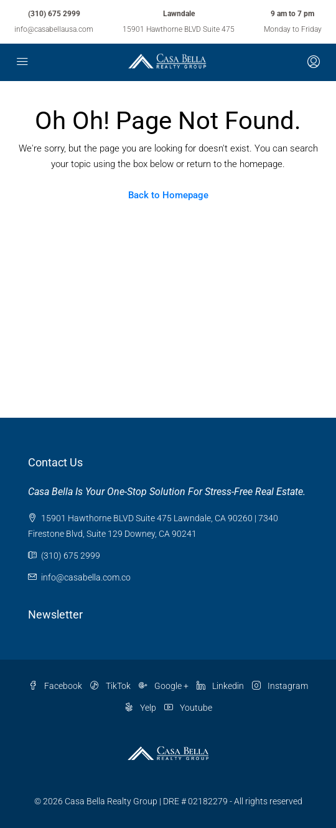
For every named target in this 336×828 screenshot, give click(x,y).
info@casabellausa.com (53, 29)
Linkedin (220, 686)
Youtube (188, 708)
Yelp (140, 708)
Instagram (280, 686)
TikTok (110, 686)
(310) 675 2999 (54, 13)
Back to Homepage (168, 195)
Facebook (55, 686)
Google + (164, 686)
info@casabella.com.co (86, 577)
